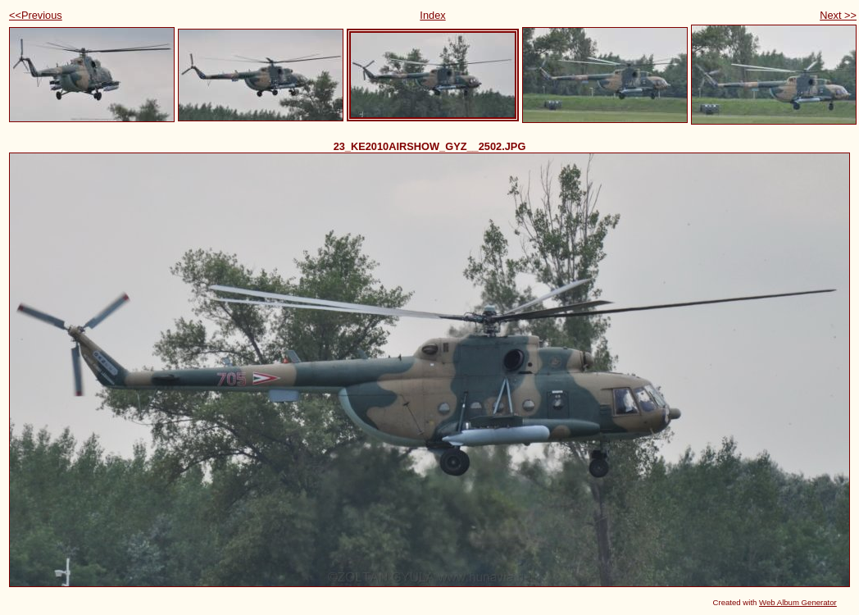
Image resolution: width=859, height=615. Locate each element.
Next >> (838, 15)
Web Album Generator (798, 602)
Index (432, 15)
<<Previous (35, 15)
